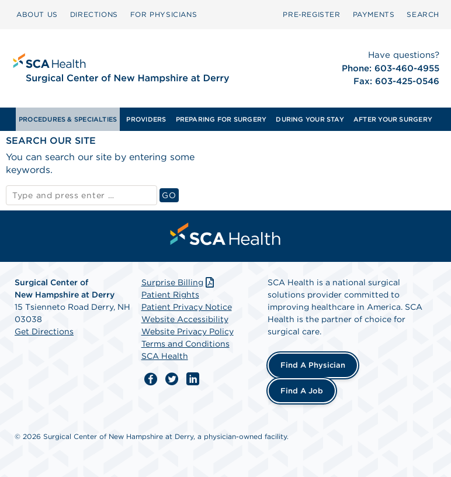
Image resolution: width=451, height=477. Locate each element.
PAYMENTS (374, 14)
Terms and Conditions (185, 343)
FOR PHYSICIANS (163, 14)
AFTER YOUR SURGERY (392, 119)
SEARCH (423, 14)
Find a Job (301, 390)
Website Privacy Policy (187, 331)
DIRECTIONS (94, 14)
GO (170, 195)
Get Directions (44, 331)
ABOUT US (37, 14)
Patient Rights (170, 294)
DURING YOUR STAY (310, 119)
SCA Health (164, 356)
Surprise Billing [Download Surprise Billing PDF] (179, 282)
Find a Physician (312, 365)
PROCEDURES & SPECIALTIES (68, 119)
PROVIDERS (146, 119)
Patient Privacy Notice (186, 307)
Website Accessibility (184, 319)
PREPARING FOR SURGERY (221, 119)
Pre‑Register (311, 14)
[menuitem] (37, 14)
